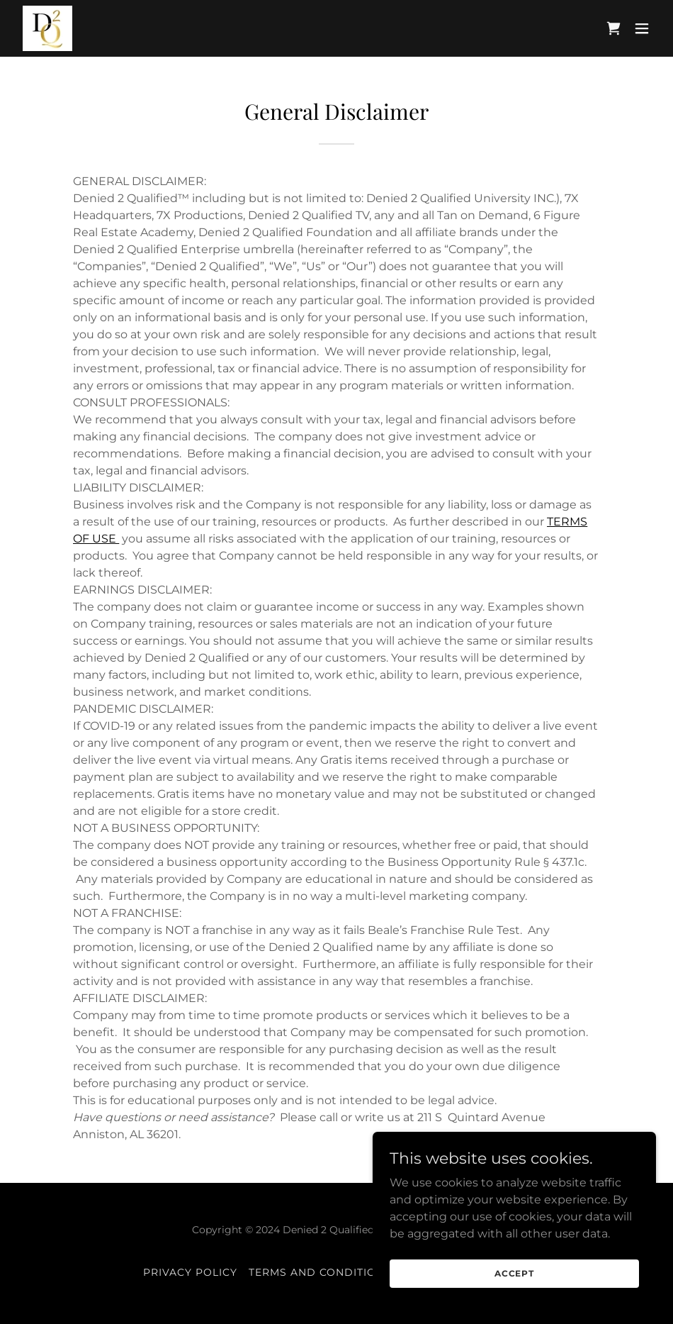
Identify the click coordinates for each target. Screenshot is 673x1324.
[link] (47, 28)
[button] (642, 28)
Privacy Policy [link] (190, 1272)
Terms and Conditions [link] (320, 1272)
